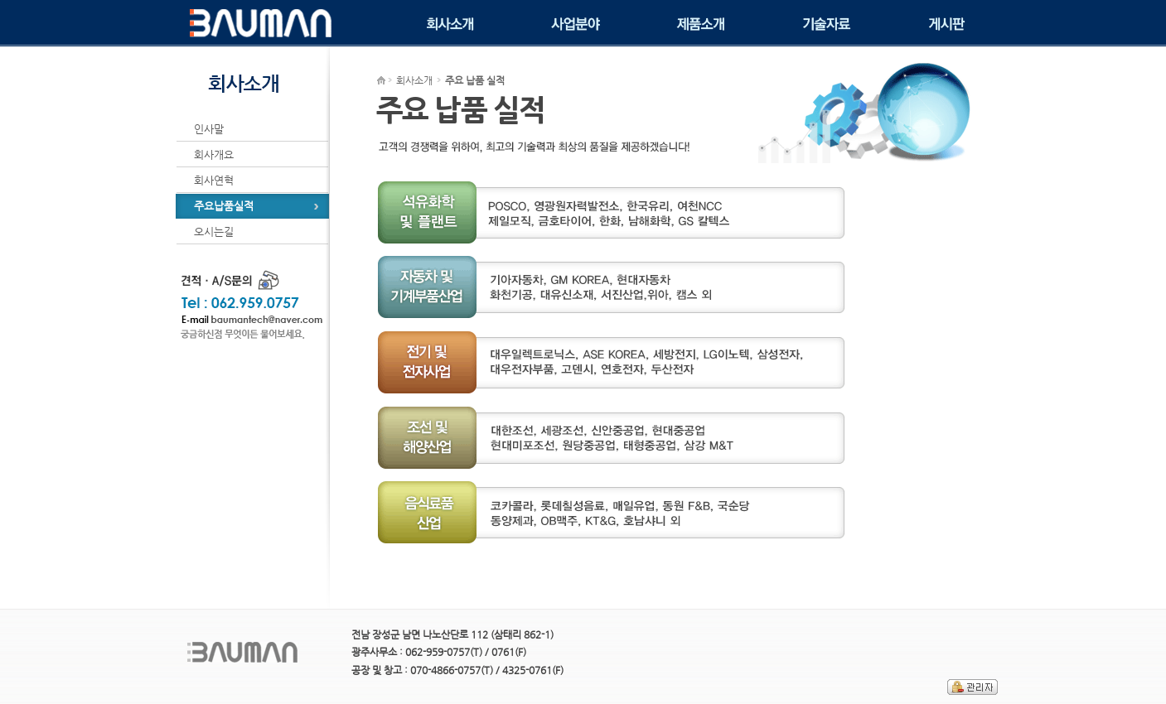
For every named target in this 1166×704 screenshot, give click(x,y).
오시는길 (214, 231)
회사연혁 (214, 180)
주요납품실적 (224, 206)
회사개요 (214, 154)
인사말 (209, 129)
